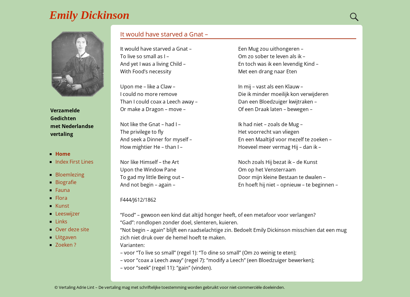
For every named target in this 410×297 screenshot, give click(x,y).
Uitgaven (65, 237)
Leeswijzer (67, 213)
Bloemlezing (69, 174)
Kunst (62, 205)
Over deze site (72, 229)
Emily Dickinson (89, 14)
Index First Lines (74, 161)
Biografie (65, 182)
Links (61, 221)
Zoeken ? (65, 244)
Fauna (62, 190)
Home (62, 153)
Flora (61, 197)
